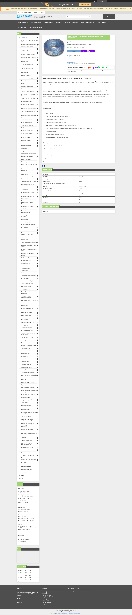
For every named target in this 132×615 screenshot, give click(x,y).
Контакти (59, 22)
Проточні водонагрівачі (27, 330)
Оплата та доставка (71, 22)
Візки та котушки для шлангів (28, 345)
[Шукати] (89, 16)
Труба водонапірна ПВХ (27, 125)
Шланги (23, 83)
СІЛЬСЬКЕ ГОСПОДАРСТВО (28, 394)
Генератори (24, 450)
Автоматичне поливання (27, 91)
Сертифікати (102, 22)
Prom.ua (74, 610)
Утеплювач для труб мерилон (28, 153)
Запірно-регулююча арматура (28, 322)
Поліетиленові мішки (26, 257)
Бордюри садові (25, 353)
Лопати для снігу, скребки (27, 372)
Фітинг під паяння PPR (27, 130)
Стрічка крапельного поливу (28, 57)
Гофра (23, 151)
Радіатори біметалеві (26, 143)
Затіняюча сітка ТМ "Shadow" (28, 181)
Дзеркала (23, 437)
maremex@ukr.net (23, 511)
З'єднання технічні (26, 364)
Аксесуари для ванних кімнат (28, 325)
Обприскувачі (24, 356)
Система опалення (26, 405)
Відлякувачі (24, 385)
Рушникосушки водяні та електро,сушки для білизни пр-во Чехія (28, 425)
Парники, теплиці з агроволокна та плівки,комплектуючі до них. (28, 174)
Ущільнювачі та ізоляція (27, 337)
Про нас (21, 475)
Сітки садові (24, 178)
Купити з (88, 51)
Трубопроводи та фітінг (27, 327)
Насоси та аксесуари (26, 312)
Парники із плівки (25, 89)
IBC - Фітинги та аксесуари (28, 387)
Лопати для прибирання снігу (28, 275)
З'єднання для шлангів (27, 86)
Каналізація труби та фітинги (28, 108)
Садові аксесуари (25, 263)
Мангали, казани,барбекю (27, 281)
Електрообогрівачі (26, 145)
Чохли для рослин (26, 472)
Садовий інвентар (25, 260)
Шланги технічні (25, 342)
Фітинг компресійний (26, 122)
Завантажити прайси (87, 22)
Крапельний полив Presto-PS (28, 300)
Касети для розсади (26, 75)
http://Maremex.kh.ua (24, 509)
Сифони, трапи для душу (27, 78)
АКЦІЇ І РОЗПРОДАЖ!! (27, 283)
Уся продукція (35, 22)
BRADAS (23, 266)
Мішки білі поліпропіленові (28, 230)
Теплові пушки (25, 452)
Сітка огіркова (24, 72)
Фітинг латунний (25, 137)
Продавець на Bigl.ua (66, 611)
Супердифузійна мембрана (28, 224)
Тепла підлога (24, 402)
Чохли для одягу (25, 222)
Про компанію (48, 22)
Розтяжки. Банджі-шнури (27, 382)
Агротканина (24, 189)
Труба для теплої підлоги (27, 127)
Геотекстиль (24, 227)
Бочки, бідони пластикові (27, 80)
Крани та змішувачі (26, 315)
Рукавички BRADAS (26, 351)
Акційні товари (23, 22)
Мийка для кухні (25, 340)
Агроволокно (24, 187)
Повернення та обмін (35, 27)
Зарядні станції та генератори (28, 459)
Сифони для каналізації (27, 156)
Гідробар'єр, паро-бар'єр (27, 184)
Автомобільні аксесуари (27, 369)
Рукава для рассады (26, 469)
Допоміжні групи (25, 397)
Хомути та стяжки (25, 361)
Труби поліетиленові (26, 119)
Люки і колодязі (25, 148)
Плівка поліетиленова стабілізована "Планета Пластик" (27, 202)
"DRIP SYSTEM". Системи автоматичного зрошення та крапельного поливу (28, 100)
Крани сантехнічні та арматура (29, 375)
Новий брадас (25, 305)
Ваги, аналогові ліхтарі (27, 303)
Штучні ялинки (25, 278)
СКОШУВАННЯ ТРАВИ (27, 447)
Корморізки (24, 237)
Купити (74, 51)
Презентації (22, 27)
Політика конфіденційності (75, 613)
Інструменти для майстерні (28, 400)
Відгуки (21, 478)
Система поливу (25, 289)
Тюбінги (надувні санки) (27, 273)
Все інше (23, 462)
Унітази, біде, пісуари (26, 440)
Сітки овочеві (24, 239)
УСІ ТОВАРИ (23, 37)
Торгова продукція (26, 416)
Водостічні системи (26, 159)
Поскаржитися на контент (62, 613)
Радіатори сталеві (25, 140)
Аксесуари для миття (26, 367)
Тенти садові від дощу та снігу (29, 242)
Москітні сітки (24, 219)
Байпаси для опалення (27, 161)
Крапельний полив (26, 286)
